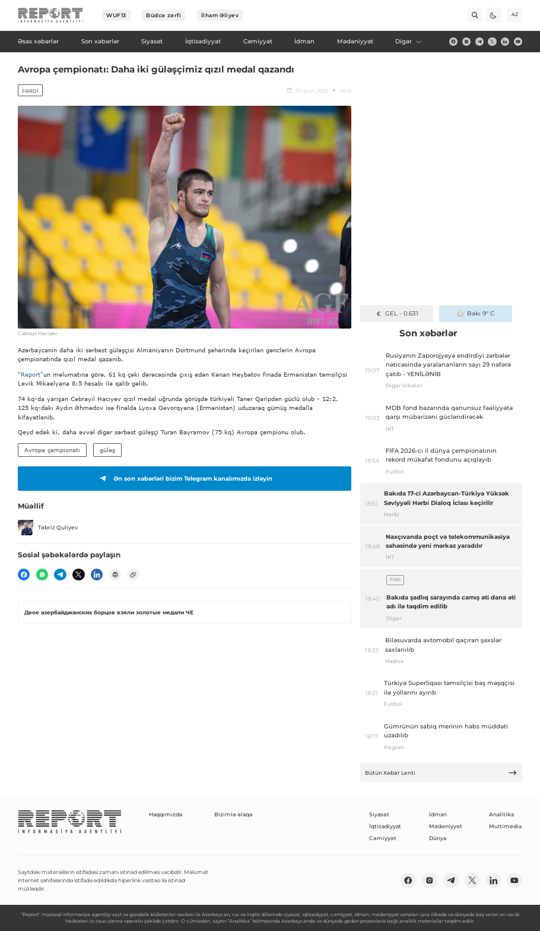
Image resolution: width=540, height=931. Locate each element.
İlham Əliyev (220, 15)
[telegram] (479, 41)
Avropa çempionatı (52, 449)
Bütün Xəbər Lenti (441, 772)
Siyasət (379, 814)
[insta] (466, 41)
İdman (438, 814)
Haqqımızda (165, 814)
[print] (115, 574)
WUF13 (116, 15)
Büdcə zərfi (163, 15)
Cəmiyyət (382, 838)
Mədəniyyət (445, 826)
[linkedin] (505, 41)
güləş (107, 449)
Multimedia (505, 826)
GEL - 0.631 (396, 313)
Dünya (437, 838)
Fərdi (30, 91)
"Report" (30, 374)
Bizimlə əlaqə (233, 814)
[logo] (50, 15)
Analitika (501, 814)
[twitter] (492, 41)
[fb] (453, 41)
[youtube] (518, 41)
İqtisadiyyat (385, 826)
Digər (409, 41)
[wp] (42, 574)
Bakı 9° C (475, 313)
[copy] (133, 574)
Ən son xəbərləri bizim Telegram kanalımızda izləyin (184, 478)
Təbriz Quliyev (48, 527)
